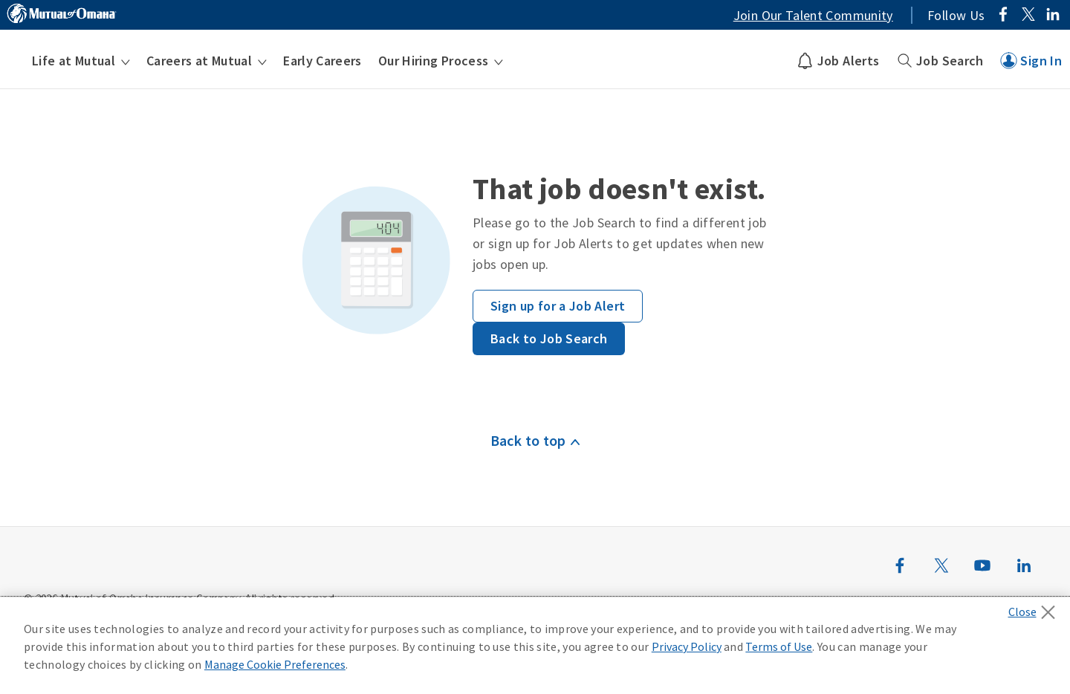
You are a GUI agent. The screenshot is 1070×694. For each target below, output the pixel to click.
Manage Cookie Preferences (275, 664)
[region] (535, 645)
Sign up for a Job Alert (557, 305)
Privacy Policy (687, 646)
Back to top (528, 440)
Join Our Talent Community (813, 15)
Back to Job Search (548, 338)
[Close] (1035, 608)
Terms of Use (778, 646)
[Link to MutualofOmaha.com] (62, 15)
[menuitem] (81, 61)
